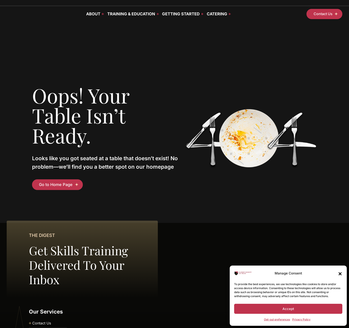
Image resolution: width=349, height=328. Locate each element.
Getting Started (181, 14)
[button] (340, 273)
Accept (288, 309)
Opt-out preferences (277, 319)
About (93, 14)
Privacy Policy (301, 319)
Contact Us (41, 323)
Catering (217, 14)
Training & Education (131, 14)
